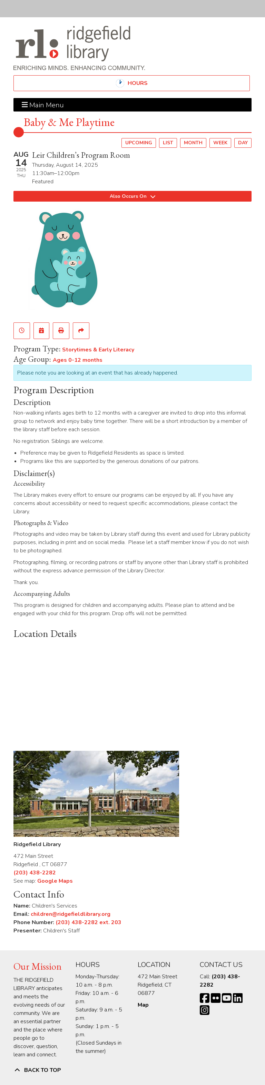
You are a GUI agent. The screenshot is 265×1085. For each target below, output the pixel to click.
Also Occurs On (132, 196)
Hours (143, 83)
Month (193, 142)
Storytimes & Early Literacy (98, 349)
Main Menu (43, 104)
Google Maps (55, 881)
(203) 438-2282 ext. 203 (88, 922)
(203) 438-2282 (34, 872)
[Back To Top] (132, 1070)
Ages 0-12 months (77, 360)
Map (143, 1005)
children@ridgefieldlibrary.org (70, 914)
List (168, 142)
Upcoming (138, 142)
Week (220, 142)
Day (243, 142)
